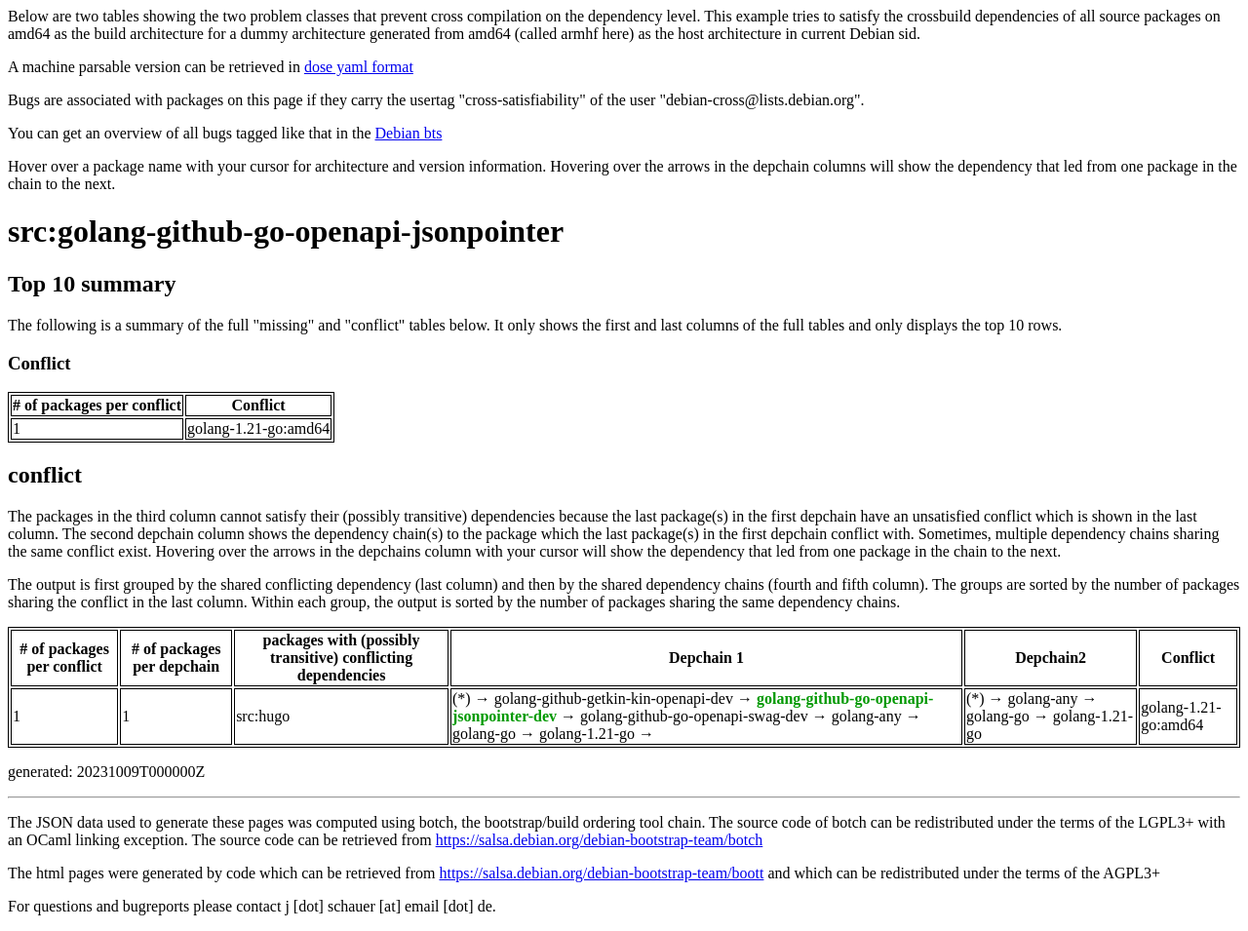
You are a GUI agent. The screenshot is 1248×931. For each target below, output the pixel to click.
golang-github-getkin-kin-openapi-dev (613, 698)
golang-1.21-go (587, 733)
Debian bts (409, 133)
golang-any (867, 716)
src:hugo (263, 716)
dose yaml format (358, 66)
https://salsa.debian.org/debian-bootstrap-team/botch (599, 840)
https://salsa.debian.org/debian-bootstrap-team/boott (601, 873)
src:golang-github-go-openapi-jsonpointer (286, 231)
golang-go (484, 733)
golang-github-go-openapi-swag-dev (694, 716)
